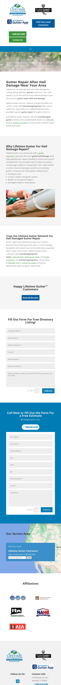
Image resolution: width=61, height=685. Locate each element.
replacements (18, 257)
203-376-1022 (19, 34)
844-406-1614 (13, 263)
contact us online (20, 123)
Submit (48, 390)
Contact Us (18, 40)
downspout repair (32, 257)
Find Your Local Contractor (43, 23)
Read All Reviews (30, 297)
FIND (29, 558)
